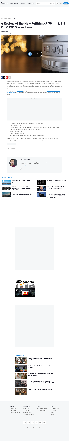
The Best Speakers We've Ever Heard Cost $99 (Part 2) (40, 359)
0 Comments (12, 33)
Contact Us (53, 410)
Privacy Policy (30, 427)
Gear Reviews (8, 18)
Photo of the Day (27, 410)
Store (33, 3)
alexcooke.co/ (23, 165)
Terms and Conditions (37, 427)
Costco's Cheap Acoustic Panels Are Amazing (40, 389)
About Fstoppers (55, 408)
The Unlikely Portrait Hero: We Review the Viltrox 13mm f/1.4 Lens (57, 187)
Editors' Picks (26, 408)
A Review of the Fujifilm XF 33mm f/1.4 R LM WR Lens (21, 181)
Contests (29, 3)
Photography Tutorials (42, 408)
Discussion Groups (27, 412)
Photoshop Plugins (41, 410)
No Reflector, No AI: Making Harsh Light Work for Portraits (40, 374)
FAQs (52, 414)
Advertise (53, 412)
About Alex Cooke (25, 159)
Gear (14, 18)
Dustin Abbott (20, 91)
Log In (61, 3)
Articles (11, 3)
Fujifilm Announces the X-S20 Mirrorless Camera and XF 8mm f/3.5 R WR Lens (21, 188)
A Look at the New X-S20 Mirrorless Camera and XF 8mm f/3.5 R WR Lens (22, 193)
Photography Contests (28, 414)
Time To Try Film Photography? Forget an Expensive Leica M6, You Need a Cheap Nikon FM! (41, 382)
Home (2, 18)
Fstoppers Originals (15, 412)
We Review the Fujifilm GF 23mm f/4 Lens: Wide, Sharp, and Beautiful (56, 181)
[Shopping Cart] (57, 3)
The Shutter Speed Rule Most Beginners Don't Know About (40, 366)
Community (22, 3)
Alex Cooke (5, 31)
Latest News (13, 408)
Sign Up (65, 3)
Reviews (16, 3)
